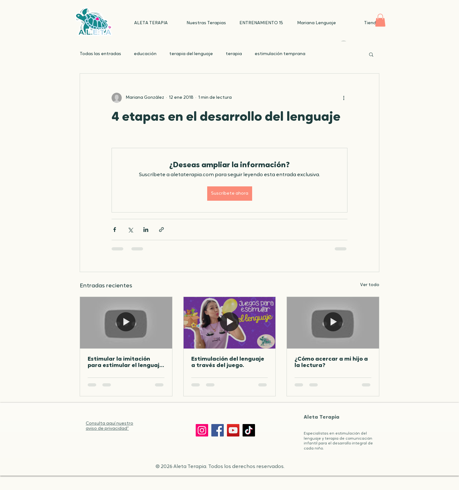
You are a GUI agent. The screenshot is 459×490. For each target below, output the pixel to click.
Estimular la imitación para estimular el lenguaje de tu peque (125, 362)
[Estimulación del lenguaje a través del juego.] (230, 323)
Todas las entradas (100, 54)
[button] (380, 20)
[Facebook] (217, 430)
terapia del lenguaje (191, 54)
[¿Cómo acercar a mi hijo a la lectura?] (333, 323)
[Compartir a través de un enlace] (161, 230)
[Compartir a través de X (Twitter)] (130, 230)
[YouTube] (233, 430)
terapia (234, 54)
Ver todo (369, 285)
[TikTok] (249, 430)
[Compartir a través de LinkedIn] (146, 230)
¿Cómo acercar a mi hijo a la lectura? (331, 362)
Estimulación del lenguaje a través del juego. (227, 362)
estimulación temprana (280, 54)
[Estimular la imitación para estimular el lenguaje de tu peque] (126, 323)
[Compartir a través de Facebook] (115, 230)
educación (145, 54)
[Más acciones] (343, 98)
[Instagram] (202, 430)
